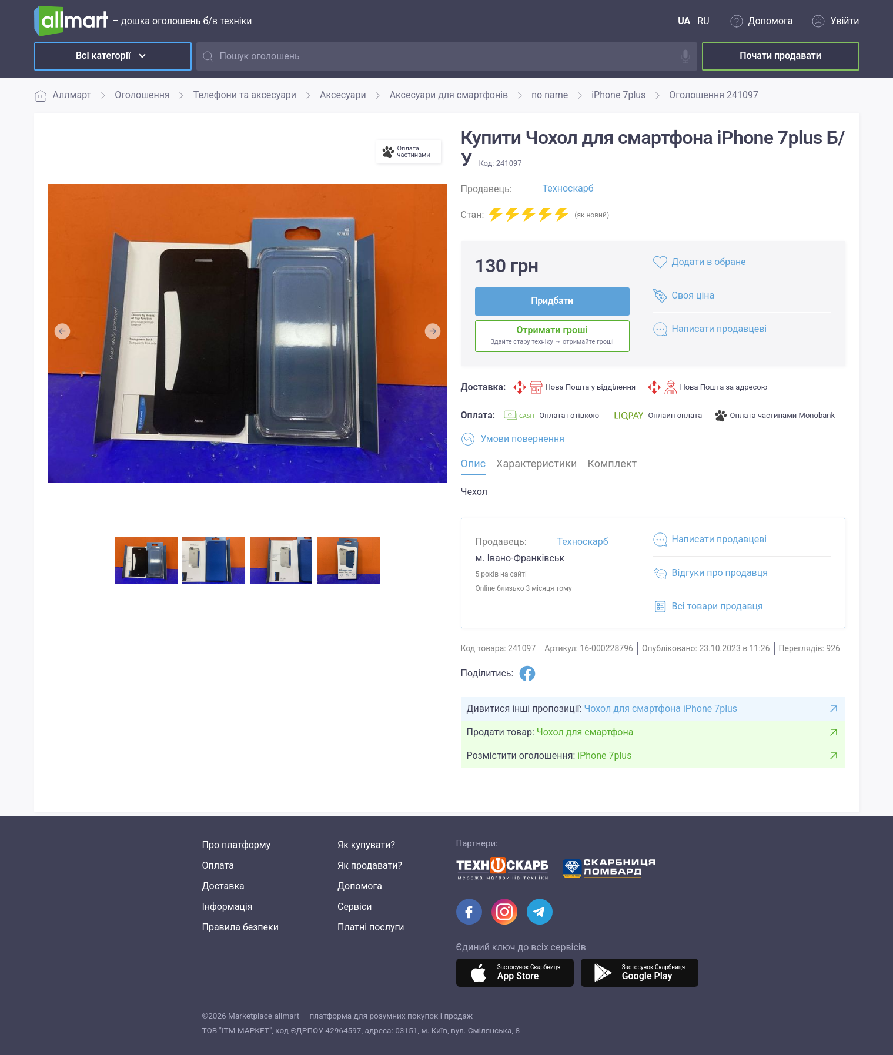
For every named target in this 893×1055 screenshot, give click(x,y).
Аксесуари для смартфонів (449, 95)
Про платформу (236, 844)
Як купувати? (366, 844)
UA (684, 20)
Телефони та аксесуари (244, 95)
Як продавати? (369, 865)
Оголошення (142, 95)
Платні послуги (370, 927)
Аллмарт (63, 95)
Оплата (218, 865)
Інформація (227, 906)
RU (703, 20)
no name (549, 95)
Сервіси (354, 906)
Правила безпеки (240, 927)
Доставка (223, 886)
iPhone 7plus (618, 95)
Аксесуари (343, 95)
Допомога (359, 886)
